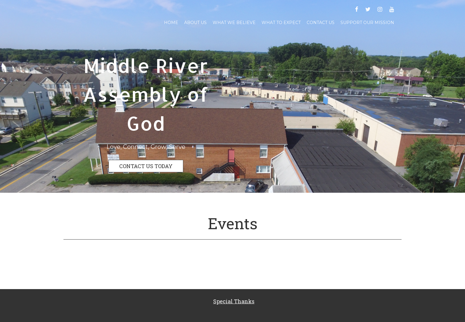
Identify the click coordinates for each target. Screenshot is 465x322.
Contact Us (321, 22)
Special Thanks (233, 301)
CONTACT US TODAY (146, 166)
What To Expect (281, 22)
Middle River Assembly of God (146, 94)
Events (232, 223)
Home (171, 22)
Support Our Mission (367, 22)
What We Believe (234, 22)
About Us (195, 22)
